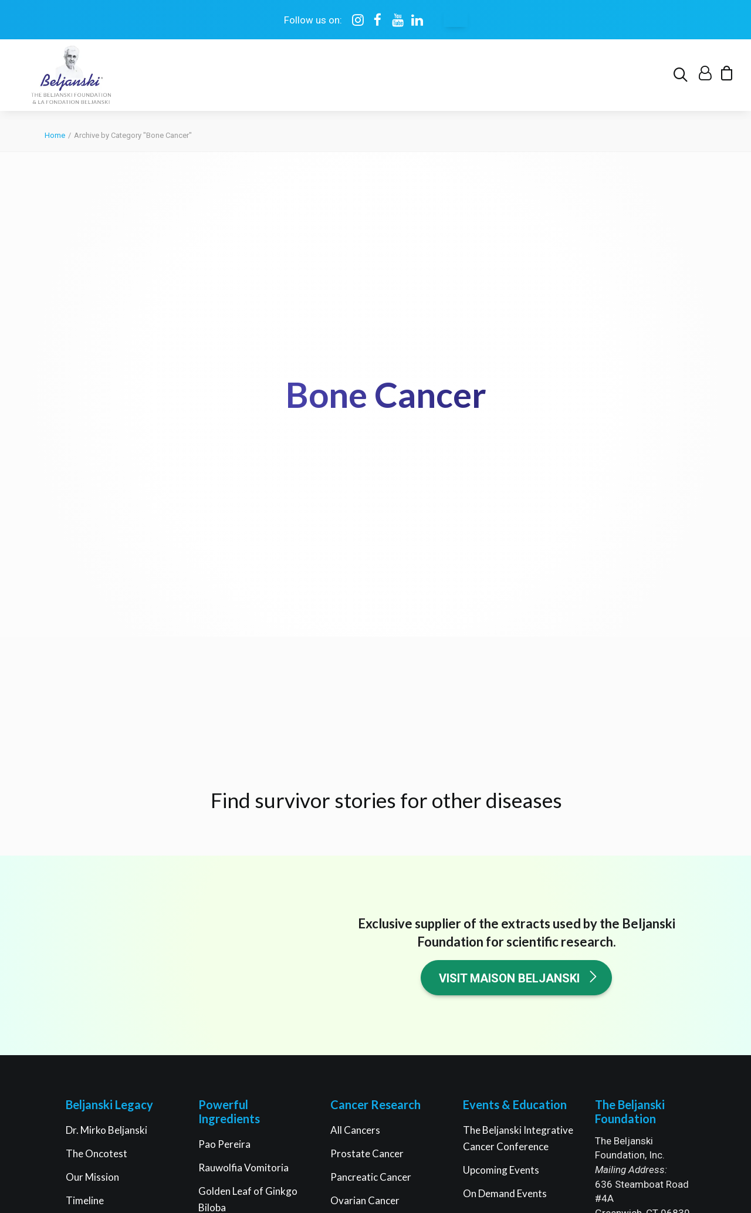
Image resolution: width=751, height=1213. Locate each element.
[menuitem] (682, 79)
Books (477, 902)
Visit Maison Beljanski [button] (519, 663)
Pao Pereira (224, 829)
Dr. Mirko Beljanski (106, 815)
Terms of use (314, 1126)
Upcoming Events (501, 855)
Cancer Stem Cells (370, 956)
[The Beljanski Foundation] (69, 80)
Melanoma (353, 932)
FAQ (76, 932)
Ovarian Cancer (365, 885)
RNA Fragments (233, 916)
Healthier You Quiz (504, 965)
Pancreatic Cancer (370, 862)
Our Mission (92, 862)
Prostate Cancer (367, 838)
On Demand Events (505, 878)
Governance (93, 909)
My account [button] (651, 1007)
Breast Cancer (362, 909)
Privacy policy (372, 1126)
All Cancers (355, 815)
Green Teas (223, 939)
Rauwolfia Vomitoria (243, 852)
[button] (682, 79)
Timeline (85, 885)
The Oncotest (96, 838)
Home (55, 135)
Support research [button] (651, 929)
